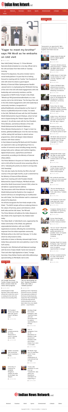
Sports (32, 403)
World (25, 403)
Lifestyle (52, 403)
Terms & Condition (35, 409)
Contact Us (44, 409)
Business (17, 403)
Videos (60, 403)
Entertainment (42, 403)
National (8, 403)
